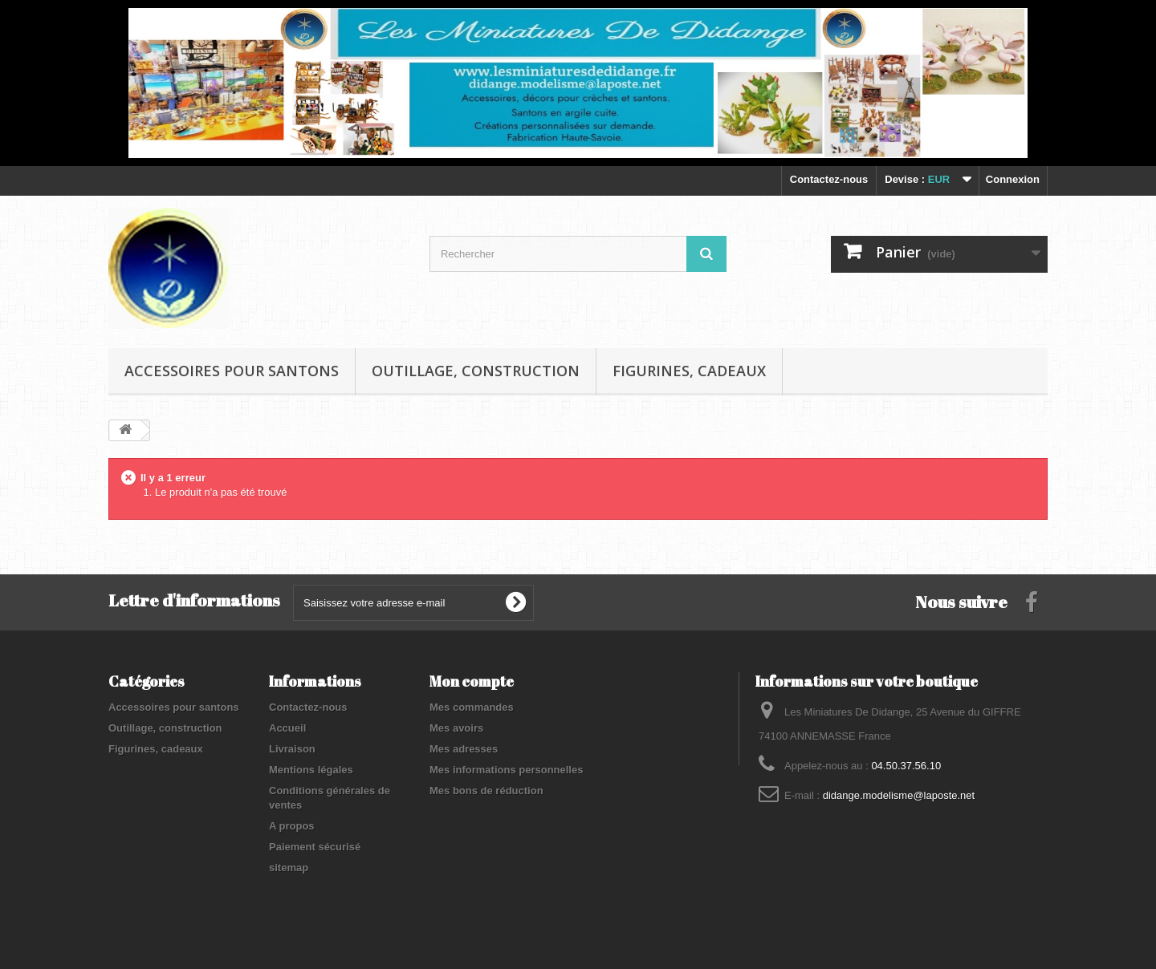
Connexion (1013, 179)
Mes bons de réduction (486, 791)
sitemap (288, 868)
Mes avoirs (456, 728)
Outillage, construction (476, 370)
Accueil (287, 728)
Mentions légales (311, 770)
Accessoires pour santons (231, 370)
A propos (292, 826)
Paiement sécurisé (314, 847)
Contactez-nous (829, 179)
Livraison (292, 749)
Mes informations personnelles (506, 770)
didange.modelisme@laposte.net (899, 795)
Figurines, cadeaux (689, 370)
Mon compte (471, 681)
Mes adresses (463, 749)
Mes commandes (471, 707)
